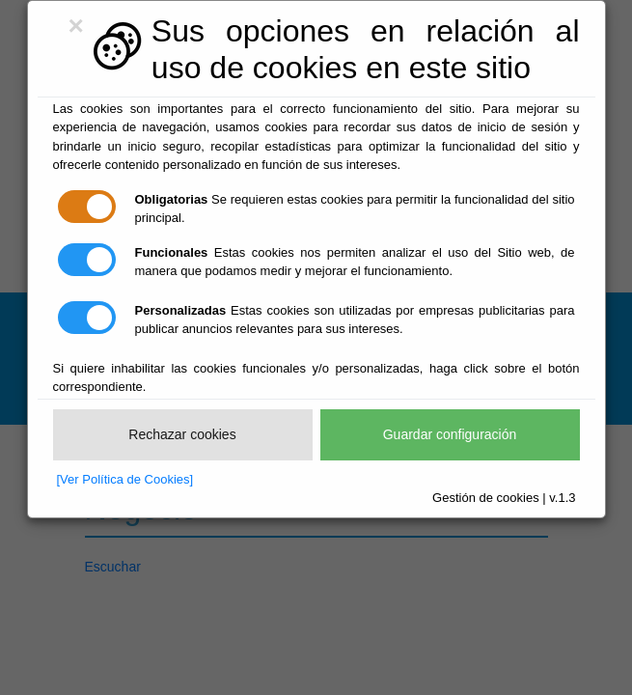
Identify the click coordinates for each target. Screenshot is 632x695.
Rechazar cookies (181, 434)
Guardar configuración (450, 434)
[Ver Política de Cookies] (125, 479)
